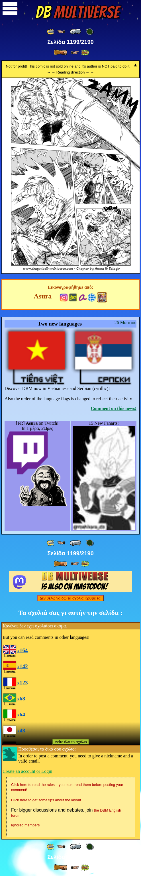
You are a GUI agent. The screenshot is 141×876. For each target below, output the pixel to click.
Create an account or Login (27, 771)
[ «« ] (51, 31)
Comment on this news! (113, 408)
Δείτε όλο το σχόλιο (71, 742)
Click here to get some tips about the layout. (46, 800)
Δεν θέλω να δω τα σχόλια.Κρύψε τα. (71, 598)
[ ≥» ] (75, 52)
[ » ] (60, 52)
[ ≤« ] (61, 31)
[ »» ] (85, 52)
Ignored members (25, 825)
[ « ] (75, 32)
